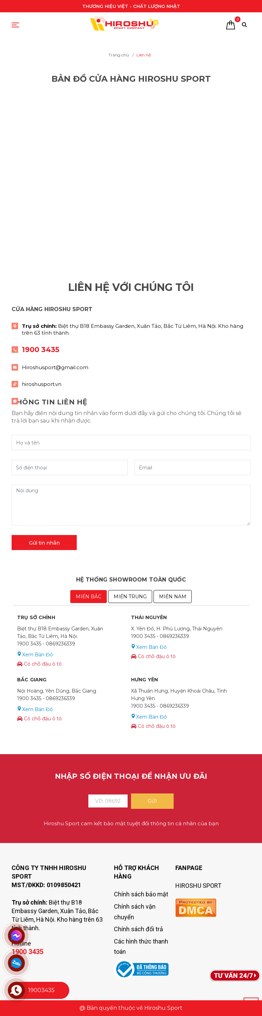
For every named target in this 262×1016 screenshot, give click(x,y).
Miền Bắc (88, 596)
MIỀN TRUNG (130, 596)
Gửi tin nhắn (44, 542)
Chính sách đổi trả (138, 929)
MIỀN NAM (172, 596)
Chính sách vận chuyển (135, 912)
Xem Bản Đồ (37, 655)
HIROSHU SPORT (198, 885)
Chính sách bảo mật (141, 894)
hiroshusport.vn (41, 384)
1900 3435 (40, 349)
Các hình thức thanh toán (141, 946)
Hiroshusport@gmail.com (55, 367)
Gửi (152, 801)
